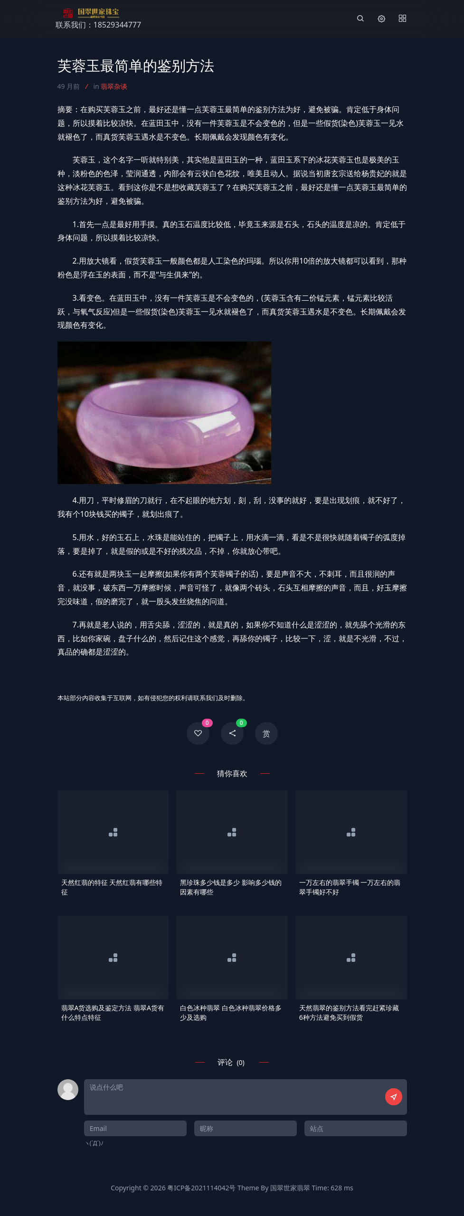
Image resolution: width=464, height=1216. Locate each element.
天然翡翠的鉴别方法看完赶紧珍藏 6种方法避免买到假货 (349, 1012)
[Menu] (402, 19)
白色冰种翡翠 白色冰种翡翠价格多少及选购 (231, 1012)
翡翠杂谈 (114, 86)
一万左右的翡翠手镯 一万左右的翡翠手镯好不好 (350, 887)
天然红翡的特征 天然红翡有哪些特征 (112, 887)
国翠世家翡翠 (290, 1187)
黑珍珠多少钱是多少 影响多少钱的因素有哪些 (231, 887)
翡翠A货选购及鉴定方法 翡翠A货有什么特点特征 (113, 1012)
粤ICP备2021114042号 (201, 1187)
